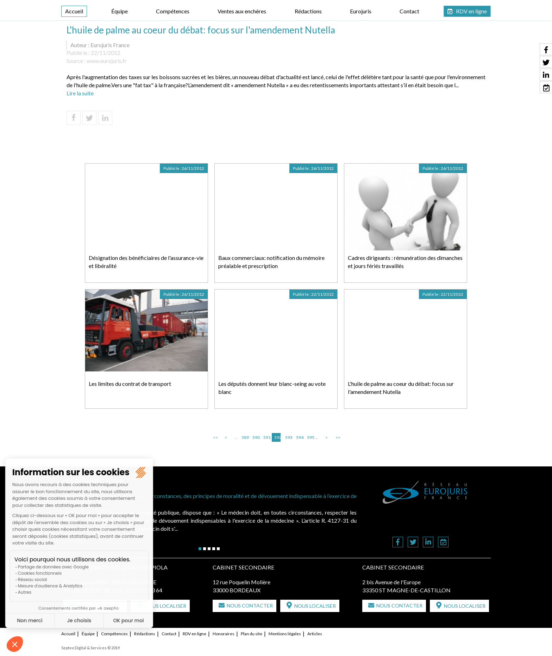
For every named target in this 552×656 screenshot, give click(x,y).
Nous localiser (165, 606)
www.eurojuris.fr (107, 60)
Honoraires (223, 633)
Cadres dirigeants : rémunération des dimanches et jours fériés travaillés (405, 261)
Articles (314, 633)
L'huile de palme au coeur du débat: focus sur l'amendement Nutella (401, 387)
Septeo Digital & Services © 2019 (90, 647)
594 (299, 437)
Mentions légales (285, 633)
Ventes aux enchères (242, 11)
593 (288, 437)
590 (255, 437)
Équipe (119, 11)
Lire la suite (80, 93)
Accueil (74, 11)
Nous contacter (250, 606)
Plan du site (251, 633)
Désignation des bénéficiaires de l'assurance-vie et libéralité (146, 261)
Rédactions (308, 11)
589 (245, 437)
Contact (409, 11)
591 (266, 437)
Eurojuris (360, 11)
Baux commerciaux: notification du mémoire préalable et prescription (271, 261)
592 (277, 437)
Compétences (172, 11)
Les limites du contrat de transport (130, 383)
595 (310, 437)
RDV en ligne (471, 11)
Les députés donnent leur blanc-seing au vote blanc (272, 387)
